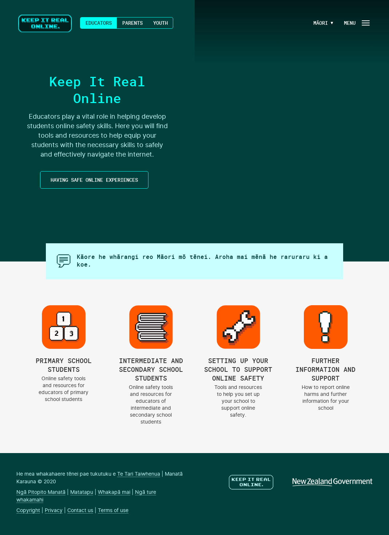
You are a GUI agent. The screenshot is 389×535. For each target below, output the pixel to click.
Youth (160, 22)
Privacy (54, 510)
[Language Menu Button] (317, 23)
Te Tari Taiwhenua (138, 474)
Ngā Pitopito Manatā (41, 492)
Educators (99, 22)
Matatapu (81, 492)
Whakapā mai (114, 492)
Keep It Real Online (45, 24)
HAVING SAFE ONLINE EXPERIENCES (94, 179)
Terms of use (113, 510)
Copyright (28, 510)
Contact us (80, 510)
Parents (132, 22)
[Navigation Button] (356, 22)
